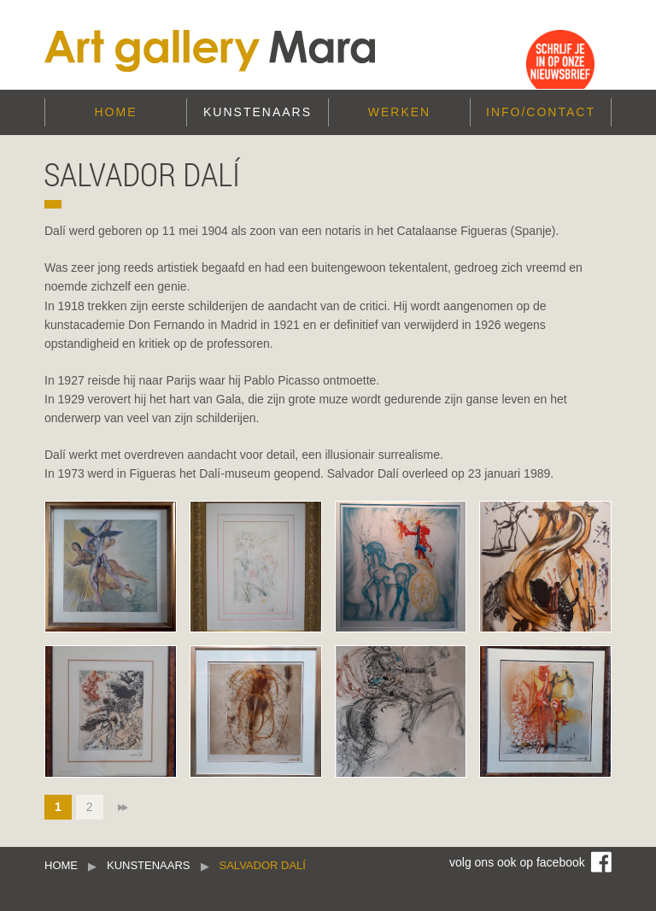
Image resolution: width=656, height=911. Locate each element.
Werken (399, 112)
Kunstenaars (257, 112)
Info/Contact (540, 112)
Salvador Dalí (263, 865)
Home (116, 112)
